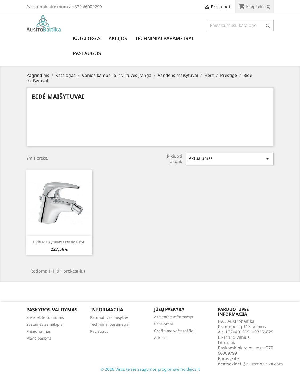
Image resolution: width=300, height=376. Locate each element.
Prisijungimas (38, 331)
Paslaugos (87, 53)
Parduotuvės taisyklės (109, 317)
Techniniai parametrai (164, 38)
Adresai (161, 337)
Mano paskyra (38, 338)
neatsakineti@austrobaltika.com (250, 364)
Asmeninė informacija (173, 316)
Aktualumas (230, 158)
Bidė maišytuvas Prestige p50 (59, 241)
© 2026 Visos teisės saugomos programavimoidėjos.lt (150, 369)
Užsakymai (163, 323)
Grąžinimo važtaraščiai (174, 330)
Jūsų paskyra (169, 309)
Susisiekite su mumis (45, 317)
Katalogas (87, 38)
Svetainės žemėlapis (44, 324)
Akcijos (118, 38)
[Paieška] (240, 25)
